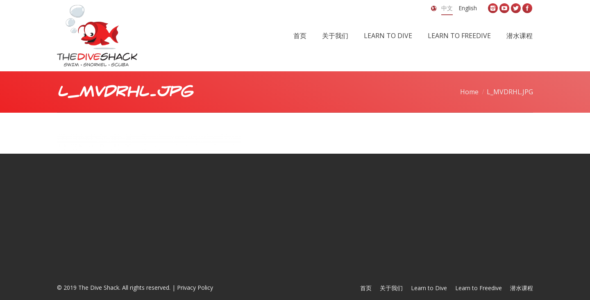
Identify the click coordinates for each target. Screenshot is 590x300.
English (467, 8)
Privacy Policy (195, 287)
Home (469, 91)
